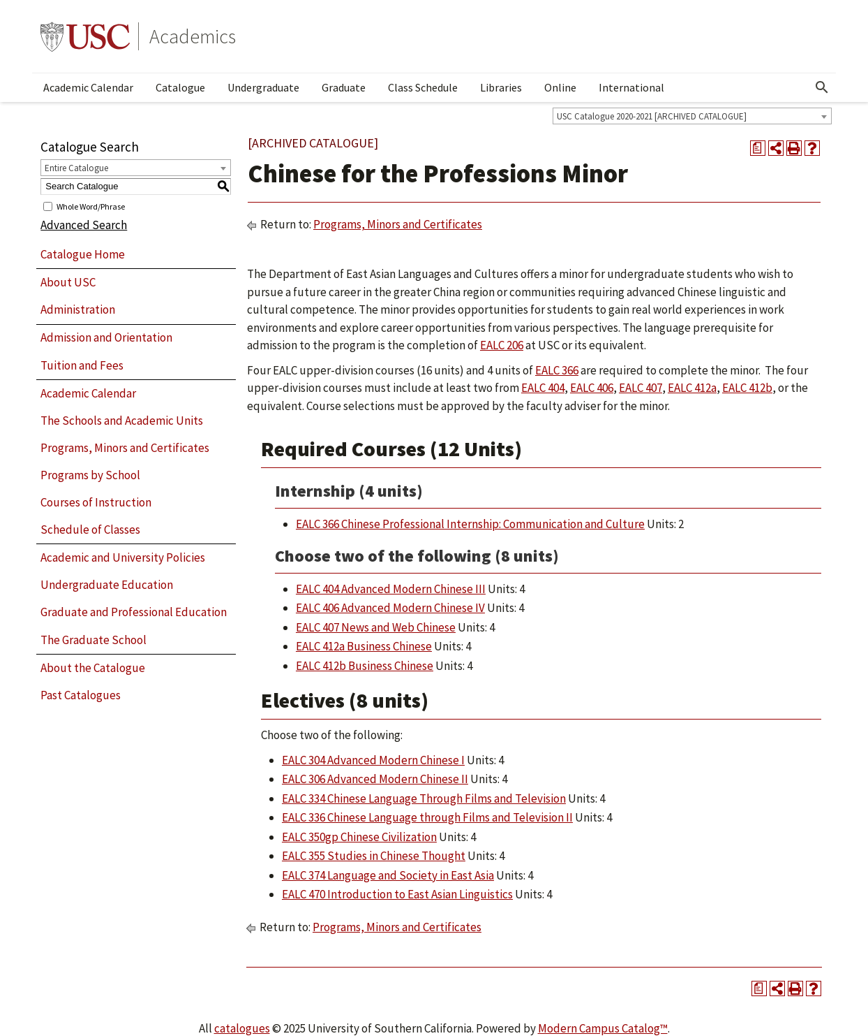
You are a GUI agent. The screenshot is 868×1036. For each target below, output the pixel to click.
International (631, 87)
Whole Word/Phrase (91, 205)
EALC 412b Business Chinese (364, 665)
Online (560, 87)
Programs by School (90, 475)
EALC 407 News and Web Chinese (376, 627)
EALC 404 (542, 387)
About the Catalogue (92, 668)
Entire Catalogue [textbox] (76, 168)
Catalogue (180, 87)
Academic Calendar (88, 87)
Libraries (501, 87)
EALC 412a (692, 387)
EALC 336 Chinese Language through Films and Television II (427, 817)
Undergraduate (263, 87)
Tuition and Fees (82, 365)
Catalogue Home (82, 254)
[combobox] (692, 116)
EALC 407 (640, 387)
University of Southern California (85, 36)
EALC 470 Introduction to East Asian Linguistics (397, 894)
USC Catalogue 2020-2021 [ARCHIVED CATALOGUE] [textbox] (652, 116)
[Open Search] (822, 87)
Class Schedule (423, 87)
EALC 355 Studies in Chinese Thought (373, 855)
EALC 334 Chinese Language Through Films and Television (424, 798)
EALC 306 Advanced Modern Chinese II (375, 779)
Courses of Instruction (95, 502)
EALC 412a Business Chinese (364, 646)
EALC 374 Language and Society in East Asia (388, 875)
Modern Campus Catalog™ (603, 1028)
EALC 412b (747, 387)
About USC (68, 282)
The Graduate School (93, 640)
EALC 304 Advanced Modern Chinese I (373, 760)
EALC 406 (591, 387)
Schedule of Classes (90, 529)
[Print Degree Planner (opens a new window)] (757, 148)
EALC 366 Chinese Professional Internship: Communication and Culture (470, 524)
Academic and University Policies (122, 557)
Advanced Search (83, 225)
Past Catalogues (80, 695)
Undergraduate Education (106, 584)
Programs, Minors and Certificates (124, 447)
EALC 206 (501, 345)
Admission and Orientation (106, 337)
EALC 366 (556, 370)
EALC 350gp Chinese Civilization (359, 837)
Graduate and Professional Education (133, 612)
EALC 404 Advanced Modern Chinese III (391, 589)
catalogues (242, 1028)
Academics (192, 36)
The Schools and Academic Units (121, 420)
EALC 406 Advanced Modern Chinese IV (390, 607)
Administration (77, 309)
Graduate (344, 87)
